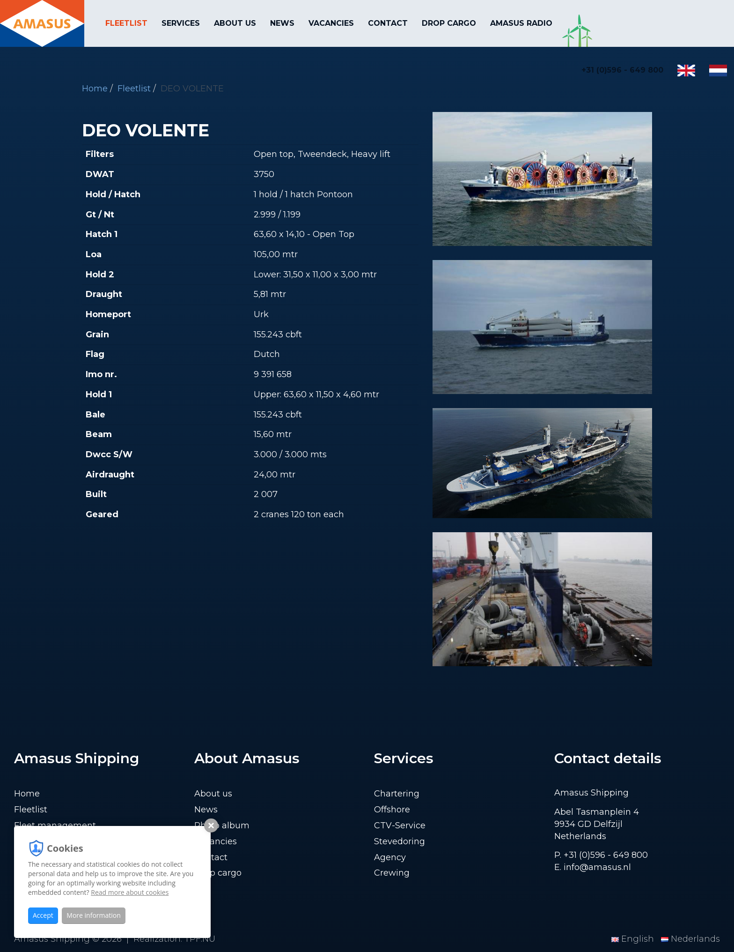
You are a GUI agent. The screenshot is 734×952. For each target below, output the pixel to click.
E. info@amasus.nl (592, 867)
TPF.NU (199, 939)
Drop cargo (449, 23)
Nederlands (690, 939)
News (282, 23)
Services (180, 23)
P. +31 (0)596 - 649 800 (601, 855)
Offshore (392, 809)
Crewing (392, 873)
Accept (43, 915)
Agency (390, 857)
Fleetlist (126, 23)
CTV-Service (400, 825)
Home (27, 793)
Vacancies (331, 23)
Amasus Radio (521, 23)
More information (93, 915)
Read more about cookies (130, 892)
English (633, 939)
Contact (388, 23)
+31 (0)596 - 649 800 (622, 70)
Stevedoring (399, 841)
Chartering (396, 793)
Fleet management (55, 825)
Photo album (222, 825)
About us (235, 23)
